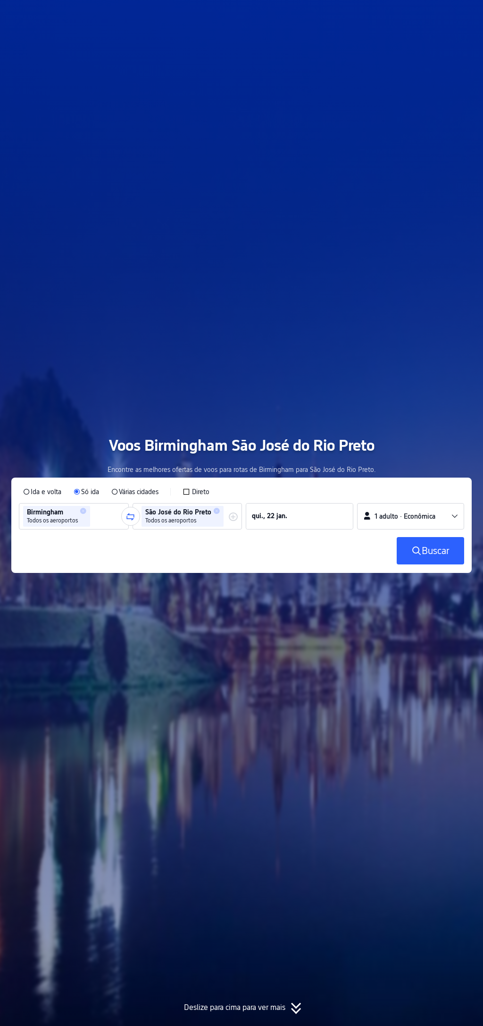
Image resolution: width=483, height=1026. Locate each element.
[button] (393, 16)
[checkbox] (196, 491)
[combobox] (95, 516)
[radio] (42, 491)
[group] (74, 516)
